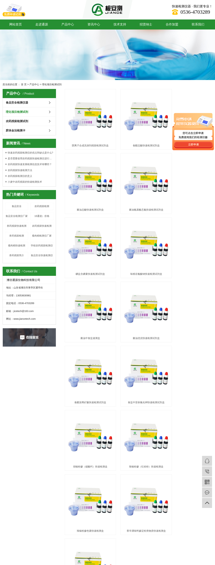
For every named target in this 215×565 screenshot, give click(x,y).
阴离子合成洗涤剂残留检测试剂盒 (87, 140)
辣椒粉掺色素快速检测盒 (87, 375)
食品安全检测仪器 (17, 102)
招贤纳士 (146, 24)
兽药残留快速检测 (16, 225)
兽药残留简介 (16, 255)
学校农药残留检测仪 (42, 245)
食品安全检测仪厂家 (17, 216)
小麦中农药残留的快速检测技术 (25, 181)
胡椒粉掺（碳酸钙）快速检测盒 (138, 316)
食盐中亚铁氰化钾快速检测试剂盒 (87, 316)
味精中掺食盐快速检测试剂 (189, 375)
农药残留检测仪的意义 (20, 176)
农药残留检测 (41, 206)
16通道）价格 (41, 216)
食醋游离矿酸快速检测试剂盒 (189, 257)
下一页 (159, 388)
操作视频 (88, 429)
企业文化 (7, 424)
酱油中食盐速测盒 (88, 257)
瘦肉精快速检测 (16, 245)
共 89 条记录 (96, 388)
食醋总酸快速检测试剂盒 (138, 140)
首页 (110, 388)
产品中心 (67, 24)
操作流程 (88, 435)
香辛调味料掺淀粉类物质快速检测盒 (138, 375)
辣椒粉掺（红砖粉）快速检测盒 (189, 316)
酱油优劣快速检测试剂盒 (138, 257)
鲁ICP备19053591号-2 (55, 471)
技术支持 (120, 24)
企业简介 (7, 419)
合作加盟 (172, 24)
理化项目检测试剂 (52, 84)
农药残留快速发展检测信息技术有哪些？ (30, 164)
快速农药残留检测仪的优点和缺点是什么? (30, 152)
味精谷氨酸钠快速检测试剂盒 (189, 198)
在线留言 (115, 424)
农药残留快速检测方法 (20, 170)
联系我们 (198, 24)
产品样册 (88, 440)
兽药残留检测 (16, 235)
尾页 (170, 388)
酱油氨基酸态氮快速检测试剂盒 (88, 198)
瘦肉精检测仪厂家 (42, 235)
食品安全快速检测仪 (42, 255)
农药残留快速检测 (42, 225)
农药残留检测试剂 (17, 121)
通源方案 (88, 419)
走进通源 (41, 24)
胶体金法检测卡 (15, 130)
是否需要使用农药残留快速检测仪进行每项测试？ (30, 158)
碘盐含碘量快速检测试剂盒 (138, 198)
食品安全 (17, 206)
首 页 (24, 84)
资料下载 (88, 424)
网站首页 (15, 24)
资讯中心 (93, 24)
